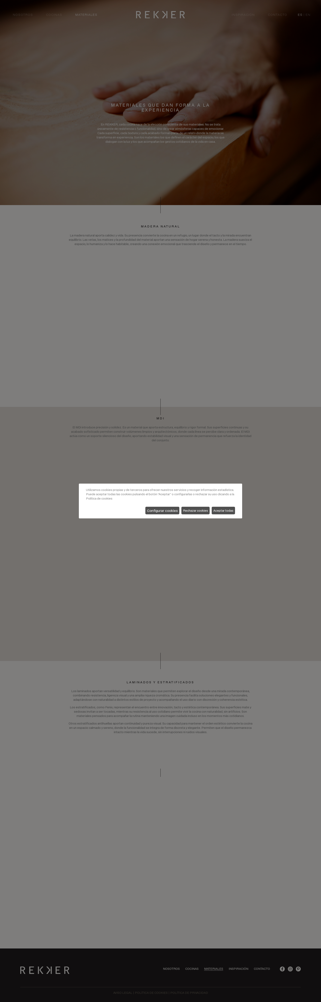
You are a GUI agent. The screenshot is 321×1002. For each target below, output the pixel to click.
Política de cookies (99, 498)
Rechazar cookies (195, 510)
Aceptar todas (223, 510)
